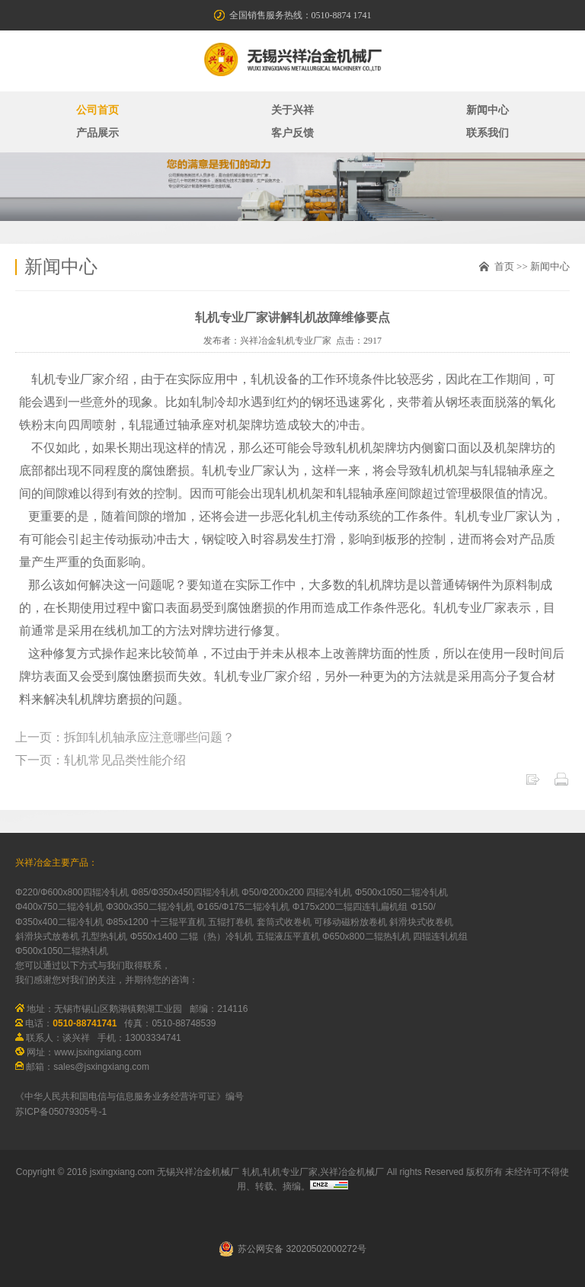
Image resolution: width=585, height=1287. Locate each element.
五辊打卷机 (231, 922)
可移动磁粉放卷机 (350, 922)
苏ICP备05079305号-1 (61, 1111)
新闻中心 (487, 110)
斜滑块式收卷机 (421, 922)
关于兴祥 (292, 110)
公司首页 (97, 110)
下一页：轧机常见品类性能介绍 (100, 760)
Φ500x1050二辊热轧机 (61, 951)
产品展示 (97, 133)
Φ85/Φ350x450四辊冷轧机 (185, 892)
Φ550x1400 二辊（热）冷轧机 (192, 936)
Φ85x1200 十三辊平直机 (156, 922)
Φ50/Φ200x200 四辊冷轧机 (296, 892)
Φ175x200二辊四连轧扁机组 (350, 906)
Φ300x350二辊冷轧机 (150, 906)
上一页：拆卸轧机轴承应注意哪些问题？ (125, 737)
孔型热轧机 (104, 936)
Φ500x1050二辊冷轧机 (401, 892)
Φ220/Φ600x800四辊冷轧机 (72, 892)
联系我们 (487, 133)
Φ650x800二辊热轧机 (366, 936)
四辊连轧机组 (440, 936)
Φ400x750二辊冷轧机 (59, 906)
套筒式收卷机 (284, 922)
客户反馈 (292, 133)
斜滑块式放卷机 (47, 936)
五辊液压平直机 (288, 936)
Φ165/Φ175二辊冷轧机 (243, 906)
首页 (504, 266)
